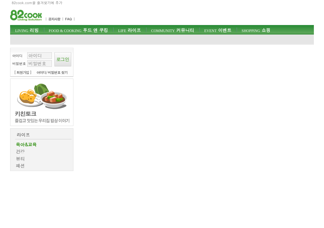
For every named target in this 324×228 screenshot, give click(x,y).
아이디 (17, 55)
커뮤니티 (172, 30)
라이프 (129, 30)
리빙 (27, 30)
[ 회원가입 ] (22, 72)
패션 (20, 165)
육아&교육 (26, 144)
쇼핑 (255, 30)
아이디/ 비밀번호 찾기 (52, 72)
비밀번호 (19, 63)
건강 (20, 151)
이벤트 (217, 30)
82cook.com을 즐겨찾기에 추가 (37, 2)
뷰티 (20, 158)
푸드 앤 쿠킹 (78, 30)
